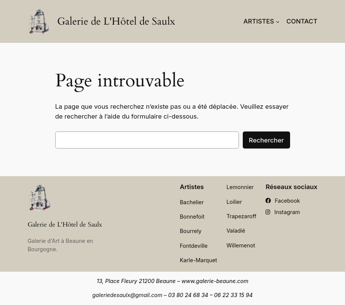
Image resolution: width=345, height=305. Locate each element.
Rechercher (266, 140)
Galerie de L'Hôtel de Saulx (116, 21)
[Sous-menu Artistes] (277, 21)
